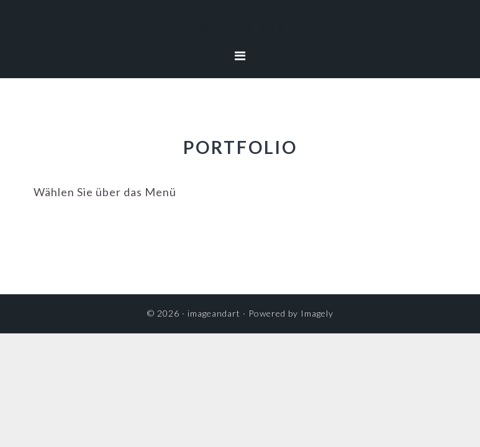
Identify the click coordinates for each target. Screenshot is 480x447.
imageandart (240, 27)
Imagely (317, 313)
